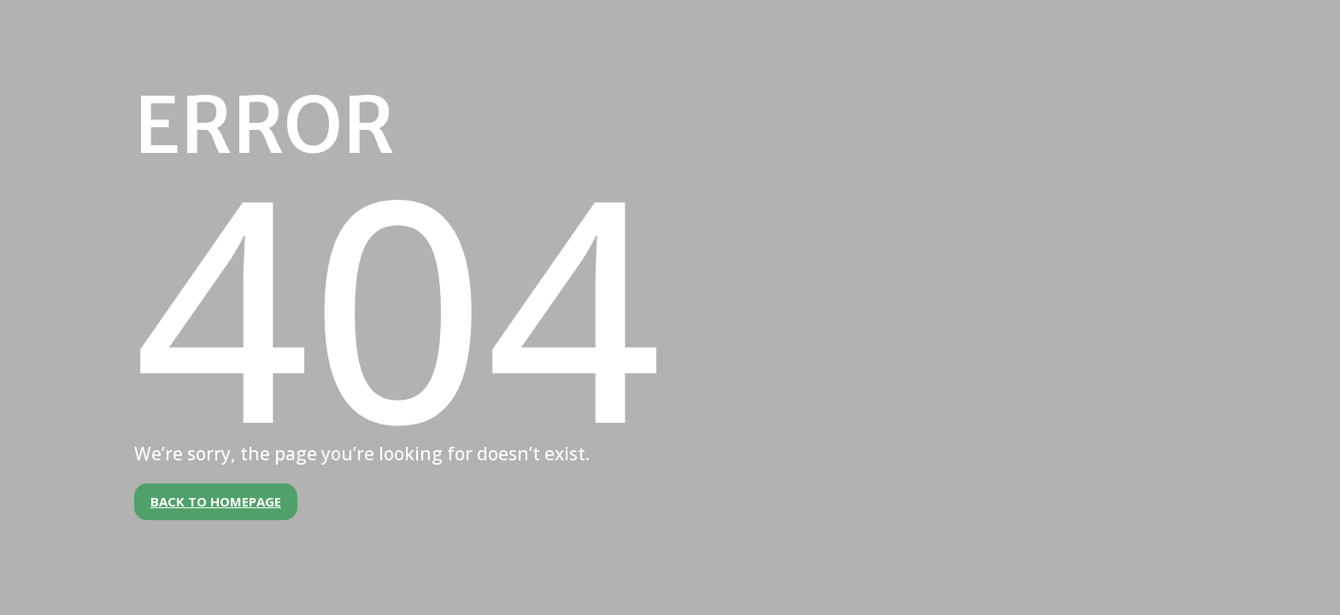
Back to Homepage (215, 501)
